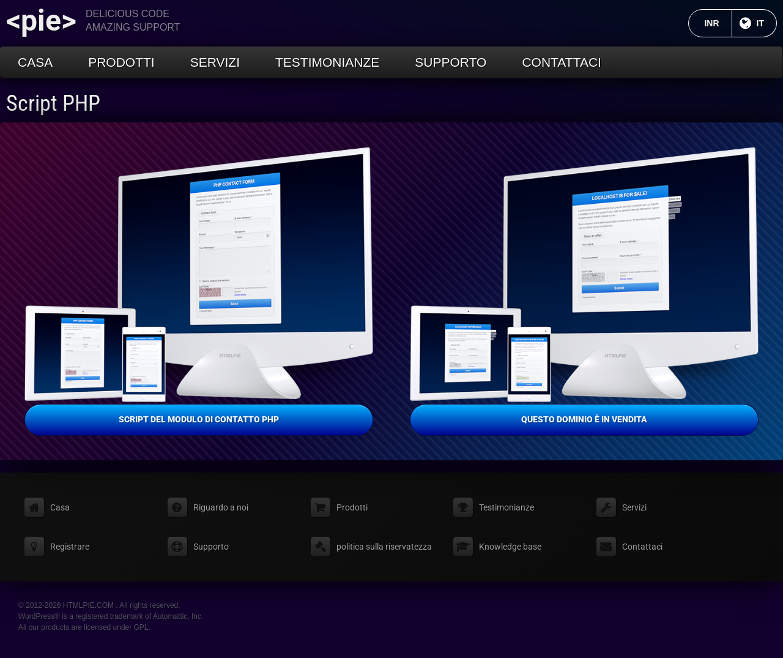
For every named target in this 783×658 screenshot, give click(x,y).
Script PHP (53, 103)
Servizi (215, 62)
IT (767, 23)
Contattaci (561, 62)
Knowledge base (510, 546)
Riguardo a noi (220, 507)
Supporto (450, 62)
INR (718, 23)
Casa (35, 62)
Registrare (69, 546)
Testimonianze (327, 62)
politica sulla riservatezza (384, 546)
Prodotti (121, 62)
